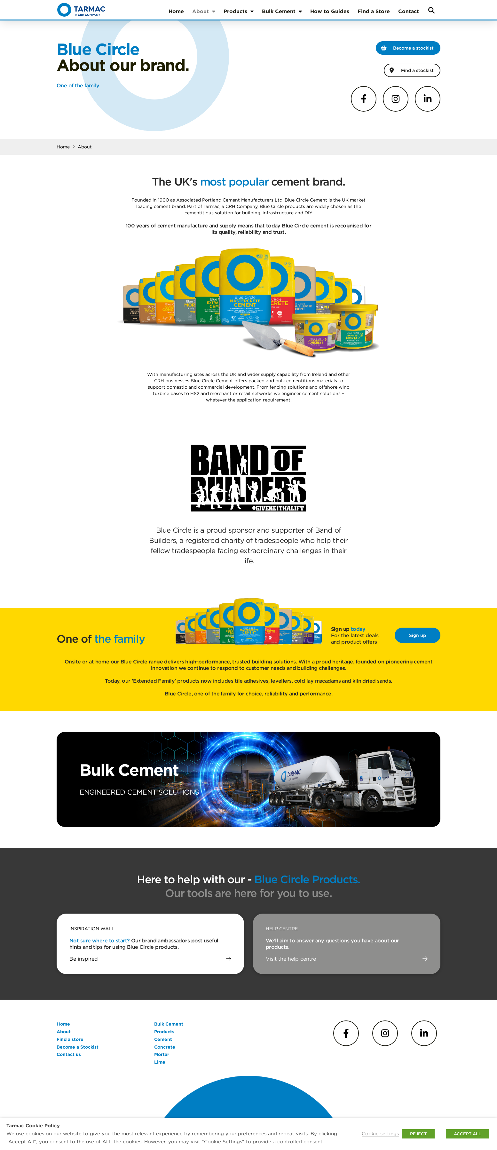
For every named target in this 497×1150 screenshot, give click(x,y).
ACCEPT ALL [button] (467, 1134)
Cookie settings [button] (380, 1133)
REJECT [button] (418, 1134)
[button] (431, 10)
